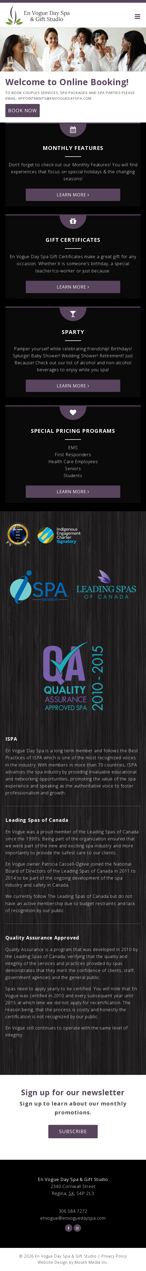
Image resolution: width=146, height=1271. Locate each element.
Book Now (22, 110)
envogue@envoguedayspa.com (73, 1218)
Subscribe (73, 1131)
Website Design (53, 1262)
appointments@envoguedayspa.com (55, 98)
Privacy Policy (114, 1256)
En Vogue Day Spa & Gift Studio (66, 1256)
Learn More (73, 195)
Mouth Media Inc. (91, 1262)
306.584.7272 (73, 1211)
